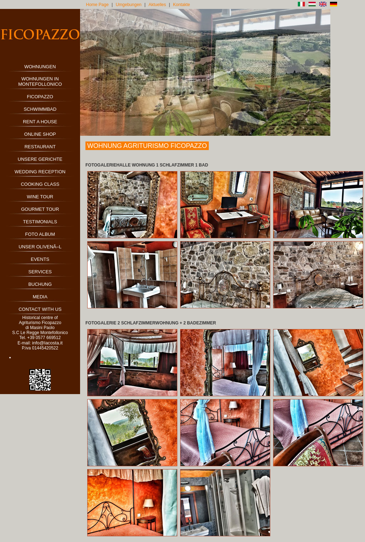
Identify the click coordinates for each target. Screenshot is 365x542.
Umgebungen (129, 4)
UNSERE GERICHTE (40, 159)
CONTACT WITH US (40, 309)
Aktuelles (157, 4)
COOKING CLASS (40, 184)
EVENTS (40, 259)
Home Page (97, 4)
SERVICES (40, 271)
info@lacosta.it (47, 342)
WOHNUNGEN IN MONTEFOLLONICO (40, 81)
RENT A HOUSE (40, 121)
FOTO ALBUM (40, 234)
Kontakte (181, 4)
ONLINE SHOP (40, 134)
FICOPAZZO (40, 96)
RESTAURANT (39, 146)
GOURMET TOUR (40, 209)
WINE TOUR (40, 196)
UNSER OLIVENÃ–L (40, 246)
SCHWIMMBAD (40, 109)
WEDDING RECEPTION (40, 171)
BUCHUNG (40, 284)
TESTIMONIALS (40, 221)
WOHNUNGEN (40, 66)
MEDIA (40, 296)
